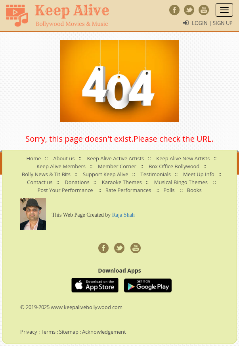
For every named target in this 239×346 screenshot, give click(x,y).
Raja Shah (123, 215)
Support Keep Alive (105, 174)
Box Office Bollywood (174, 166)
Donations (77, 182)
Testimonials (156, 174)
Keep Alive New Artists (183, 158)
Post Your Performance (65, 190)
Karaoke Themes (122, 182)
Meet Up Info (198, 174)
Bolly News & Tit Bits (46, 174)
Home (34, 158)
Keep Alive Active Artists (115, 158)
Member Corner (117, 166)
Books (194, 190)
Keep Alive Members (61, 166)
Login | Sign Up (212, 23)
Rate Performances (128, 190)
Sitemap (68, 331)
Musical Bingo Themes (181, 182)
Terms (48, 331)
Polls (168, 190)
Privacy (28, 331)
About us (64, 158)
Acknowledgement (104, 331)
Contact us (39, 182)
